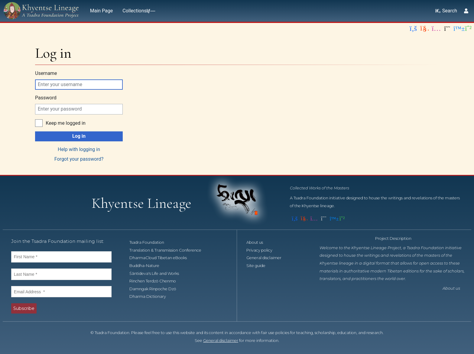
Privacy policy (262, 250)
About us (258, 242)
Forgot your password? (78, 159)
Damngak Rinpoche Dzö (156, 289)
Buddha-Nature (147, 265)
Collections (137, 11)
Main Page (101, 11)
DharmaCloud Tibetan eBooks (161, 258)
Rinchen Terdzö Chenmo (156, 281)
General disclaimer (267, 258)
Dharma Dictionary (151, 296)
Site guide (259, 265)
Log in (79, 136)
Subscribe (23, 308)
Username (46, 73)
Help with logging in (79, 149)
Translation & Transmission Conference (168, 250)
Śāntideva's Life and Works (157, 273)
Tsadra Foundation (150, 242)
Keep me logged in (65, 123)
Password (46, 98)
